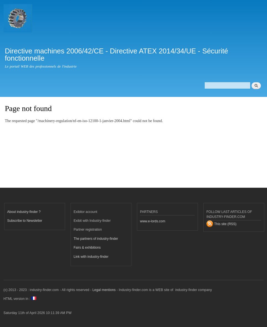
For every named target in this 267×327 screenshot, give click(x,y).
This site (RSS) (225, 224)
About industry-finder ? (24, 212)
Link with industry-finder (91, 257)
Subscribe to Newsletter (24, 221)
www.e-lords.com (152, 221)
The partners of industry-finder (96, 239)
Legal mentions (104, 290)
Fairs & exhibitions (87, 247)
